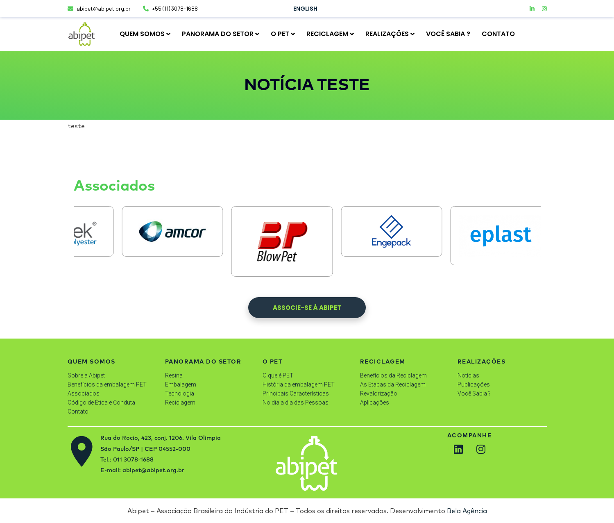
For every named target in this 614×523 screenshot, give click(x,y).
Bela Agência (467, 511)
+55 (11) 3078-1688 (170, 8)
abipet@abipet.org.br (99, 8)
